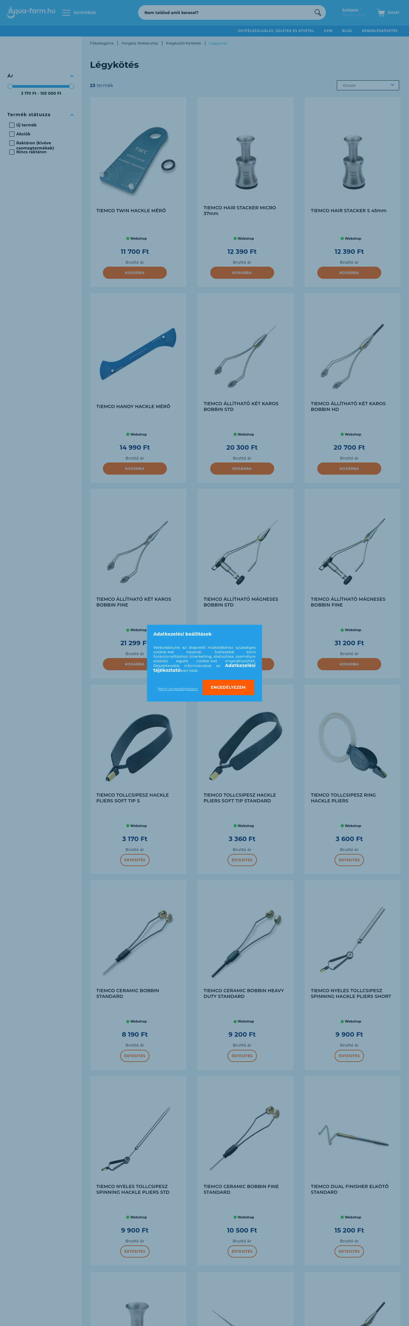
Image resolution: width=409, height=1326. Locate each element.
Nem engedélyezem (178, 688)
